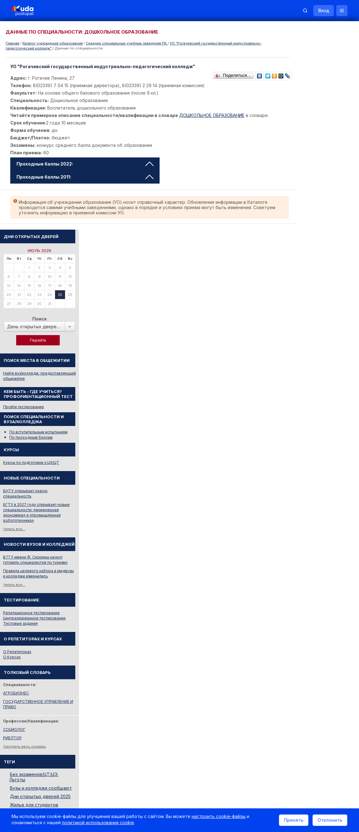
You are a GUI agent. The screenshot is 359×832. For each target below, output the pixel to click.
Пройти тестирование (303, 206)
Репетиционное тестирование (311, 412)
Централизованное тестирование (314, 417)
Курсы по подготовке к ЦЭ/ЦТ (311, 261)
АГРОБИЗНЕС (296, 492)
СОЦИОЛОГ (294, 528)
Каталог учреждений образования (52, 43)
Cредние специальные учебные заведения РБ (127, 43)
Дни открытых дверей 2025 (320, 595)
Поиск (319, 118)
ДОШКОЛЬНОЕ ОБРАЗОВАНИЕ (212, 115)
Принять (292, 820)
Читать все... (294, 328)
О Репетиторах (297, 451)
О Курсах (292, 456)
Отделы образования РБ (306, 649)
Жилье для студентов (314, 604)
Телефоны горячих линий (307, 641)
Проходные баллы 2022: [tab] (86, 163)
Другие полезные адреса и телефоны (319, 674)
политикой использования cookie (99, 823)
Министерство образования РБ (312, 666)
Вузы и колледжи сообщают (321, 587)
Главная (12, 43)
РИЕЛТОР (292, 537)
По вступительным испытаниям (318, 231)
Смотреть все (295, 613)
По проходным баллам (311, 236)
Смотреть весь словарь (304, 546)
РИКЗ (288, 658)
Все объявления (298, 719)
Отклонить (329, 820)
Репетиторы (294, 703)
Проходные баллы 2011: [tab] (86, 177)
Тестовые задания (300, 422)
